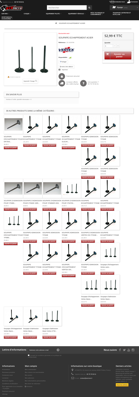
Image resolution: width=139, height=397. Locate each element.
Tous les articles (122, 385)
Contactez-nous (119, 2)
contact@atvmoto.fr (86, 378)
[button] (100, 14)
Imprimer (65, 70)
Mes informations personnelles (35, 381)
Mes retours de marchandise (34, 372)
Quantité (107, 43)
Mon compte (31, 366)
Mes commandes (30, 369)
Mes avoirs (28, 375)
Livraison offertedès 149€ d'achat (69, 83)
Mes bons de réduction (32, 383)
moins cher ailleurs (66, 66)
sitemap (4, 394)
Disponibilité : (63, 57)
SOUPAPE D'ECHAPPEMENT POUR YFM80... (13, 235)
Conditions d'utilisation (10, 383)
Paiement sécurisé (69, 76)
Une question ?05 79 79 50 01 (89, 83)
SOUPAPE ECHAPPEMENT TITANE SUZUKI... (71, 139)
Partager (63, 62)
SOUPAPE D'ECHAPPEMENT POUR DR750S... (13, 139)
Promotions (6, 369)
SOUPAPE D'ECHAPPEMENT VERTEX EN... (69, 267)
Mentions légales (8, 381)
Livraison (5, 378)
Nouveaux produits (8, 372)
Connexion (134, 2)
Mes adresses (29, 378)
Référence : (62, 42)
